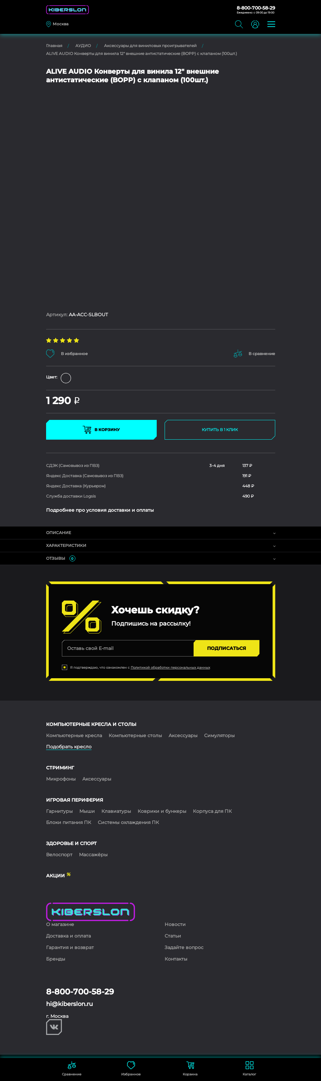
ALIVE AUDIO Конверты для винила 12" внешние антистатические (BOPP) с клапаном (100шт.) (141, 53)
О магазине (60, 924)
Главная (54, 45)
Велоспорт (59, 855)
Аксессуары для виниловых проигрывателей (150, 45)
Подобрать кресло (69, 747)
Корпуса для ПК (212, 811)
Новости (175, 924)
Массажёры (93, 855)
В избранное (67, 353)
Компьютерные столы (135, 735)
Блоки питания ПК (68, 822)
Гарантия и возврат (70, 947)
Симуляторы (219, 735)
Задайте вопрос (184, 947)
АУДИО (83, 45)
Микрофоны (61, 779)
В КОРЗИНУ (101, 430)
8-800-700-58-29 (256, 8)
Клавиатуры (116, 811)
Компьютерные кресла (74, 735)
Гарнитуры (59, 811)
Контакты (176, 959)
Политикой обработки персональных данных (170, 667)
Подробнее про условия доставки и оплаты (100, 510)
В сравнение (254, 353)
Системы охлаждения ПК (128, 822)
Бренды (55, 959)
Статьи (173, 936)
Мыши (87, 811)
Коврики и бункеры (162, 811)
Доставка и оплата (68, 936)
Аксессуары (183, 735)
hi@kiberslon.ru (69, 1004)
